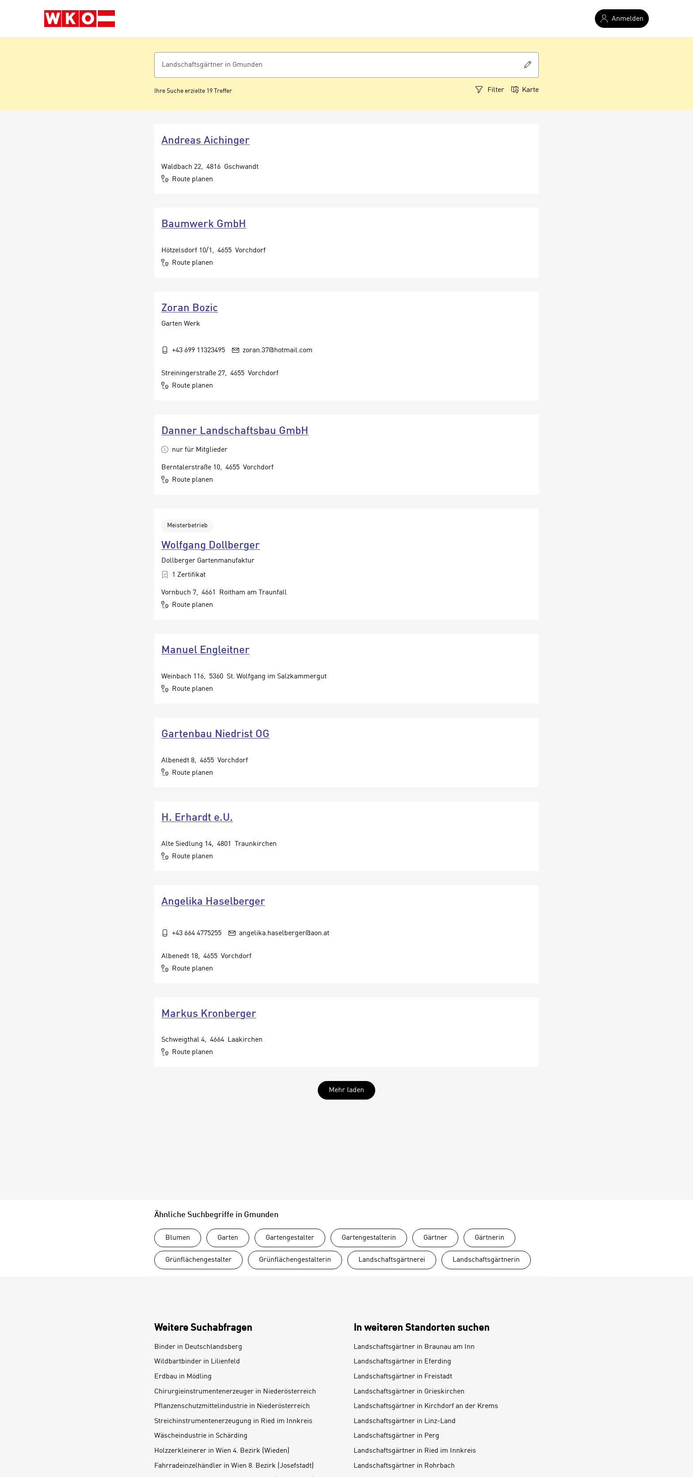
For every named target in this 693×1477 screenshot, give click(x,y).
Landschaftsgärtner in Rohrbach (404, 1465)
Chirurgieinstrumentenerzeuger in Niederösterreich (235, 1391)
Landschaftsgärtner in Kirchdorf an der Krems (426, 1406)
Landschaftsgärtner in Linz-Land (405, 1421)
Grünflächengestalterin (295, 1260)
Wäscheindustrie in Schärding (201, 1435)
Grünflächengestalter (198, 1260)
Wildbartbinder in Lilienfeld (197, 1361)
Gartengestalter (290, 1237)
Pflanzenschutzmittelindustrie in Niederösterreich (232, 1406)
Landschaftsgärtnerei (391, 1260)
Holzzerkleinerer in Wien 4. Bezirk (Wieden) (221, 1450)
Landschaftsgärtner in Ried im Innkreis (415, 1450)
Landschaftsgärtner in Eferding (402, 1361)
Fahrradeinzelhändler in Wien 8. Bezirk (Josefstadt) (234, 1465)
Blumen (177, 1237)
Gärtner (435, 1237)
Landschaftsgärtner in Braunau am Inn (414, 1347)
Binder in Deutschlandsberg (198, 1347)
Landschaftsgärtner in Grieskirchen (409, 1391)
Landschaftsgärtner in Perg (396, 1435)
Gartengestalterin (369, 1237)
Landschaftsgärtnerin (486, 1260)
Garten (227, 1237)
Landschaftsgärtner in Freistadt (403, 1376)
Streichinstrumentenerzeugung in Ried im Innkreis (233, 1421)
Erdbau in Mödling (183, 1376)
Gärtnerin (489, 1237)
